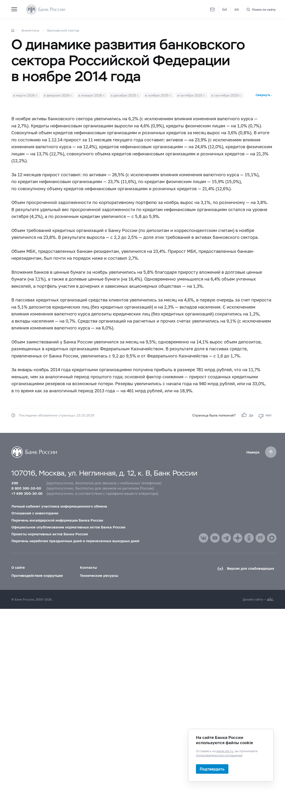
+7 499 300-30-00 (26, 493)
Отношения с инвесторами (34, 513)
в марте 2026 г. (25, 95)
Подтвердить (212, 769)
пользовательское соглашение (219, 755)
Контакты (88, 567)
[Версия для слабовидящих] (224, 9)
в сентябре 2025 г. (226, 95)
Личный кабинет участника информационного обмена (59, 506)
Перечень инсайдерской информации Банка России (57, 520)
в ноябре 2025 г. (158, 95)
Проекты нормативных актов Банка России (49, 534)
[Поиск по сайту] (261, 9)
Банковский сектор (63, 30)
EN (237, 9)
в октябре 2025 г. (191, 95)
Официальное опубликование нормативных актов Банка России (68, 527)
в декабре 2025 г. (125, 95)
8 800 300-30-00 (26, 488)
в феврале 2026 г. (58, 95)
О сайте (18, 567)
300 (14, 483)
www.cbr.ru (224, 751)
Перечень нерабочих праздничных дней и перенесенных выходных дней (75, 541)
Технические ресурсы (99, 575)
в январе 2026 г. (91, 95)
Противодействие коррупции (37, 575)
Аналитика (30, 30)
